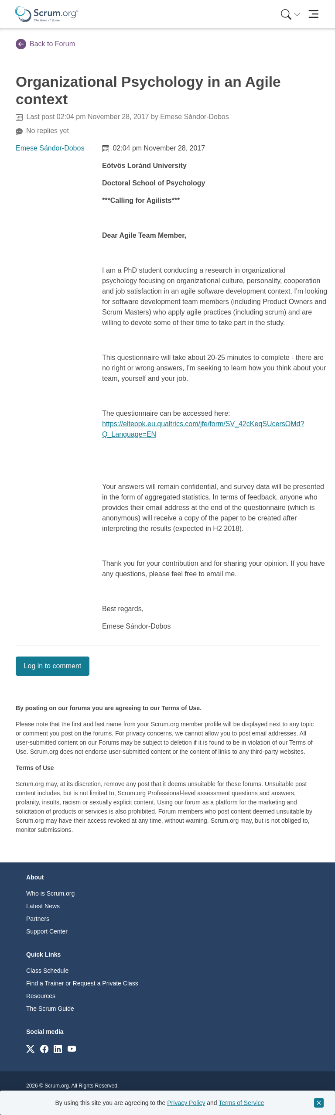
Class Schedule (47, 970)
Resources (40, 995)
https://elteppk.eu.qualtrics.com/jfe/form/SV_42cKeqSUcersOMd (201, 424)
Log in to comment (53, 666)
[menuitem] (289, 14)
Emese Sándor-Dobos (50, 148)
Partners (37, 918)
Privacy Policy (186, 1102)
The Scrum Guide (50, 1008)
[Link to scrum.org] (30, 1048)
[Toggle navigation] (313, 14)
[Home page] (46, 14)
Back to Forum (45, 44)
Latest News (43, 906)
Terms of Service (241, 1102)
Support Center (47, 931)
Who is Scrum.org (50, 893)
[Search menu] (290, 14)
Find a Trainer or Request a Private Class (82, 983)
